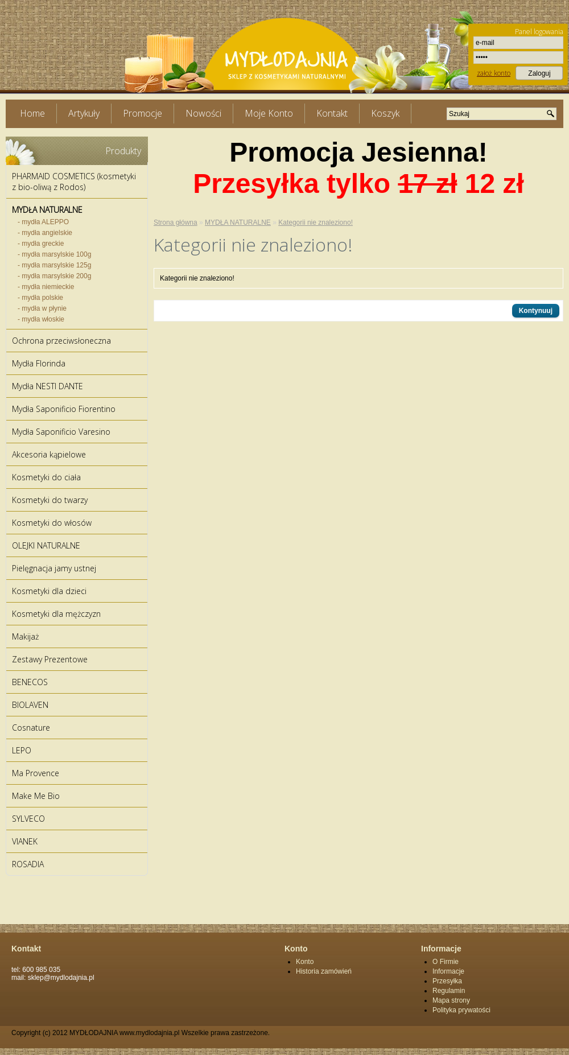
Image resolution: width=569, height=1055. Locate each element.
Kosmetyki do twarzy (50, 499)
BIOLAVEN (30, 704)
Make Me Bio (36, 795)
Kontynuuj (535, 311)
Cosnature (31, 727)
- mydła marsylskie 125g (54, 265)
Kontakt (332, 113)
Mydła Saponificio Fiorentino (64, 408)
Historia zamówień (324, 971)
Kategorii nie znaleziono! (315, 222)
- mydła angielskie (45, 233)
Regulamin (448, 991)
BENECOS (30, 682)
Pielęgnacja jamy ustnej (54, 568)
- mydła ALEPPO (43, 222)
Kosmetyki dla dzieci (49, 591)
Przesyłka (447, 981)
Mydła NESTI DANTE (47, 386)
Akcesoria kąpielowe (49, 454)
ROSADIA (28, 864)
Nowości (203, 113)
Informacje (448, 971)
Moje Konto (269, 113)
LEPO (21, 750)
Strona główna (175, 222)
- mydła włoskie (41, 319)
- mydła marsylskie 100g (54, 254)
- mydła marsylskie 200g (54, 276)
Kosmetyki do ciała (46, 477)
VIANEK (25, 841)
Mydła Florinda (38, 363)
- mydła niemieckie (46, 287)
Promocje (142, 113)
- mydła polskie (40, 298)
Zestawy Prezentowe (50, 659)
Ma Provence (35, 773)
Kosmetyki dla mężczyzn (56, 613)
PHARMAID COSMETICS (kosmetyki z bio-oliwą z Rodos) (74, 181)
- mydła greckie (41, 244)
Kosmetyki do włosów (52, 522)
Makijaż (25, 636)
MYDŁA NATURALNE (47, 209)
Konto (305, 962)
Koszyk (385, 113)
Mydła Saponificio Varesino (61, 431)
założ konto (493, 73)
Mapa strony (451, 1000)
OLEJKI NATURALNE (46, 545)
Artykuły (84, 113)
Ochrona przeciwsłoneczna (61, 340)
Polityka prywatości (461, 1010)
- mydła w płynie (42, 308)
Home (32, 113)
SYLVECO (28, 818)
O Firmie (445, 962)
